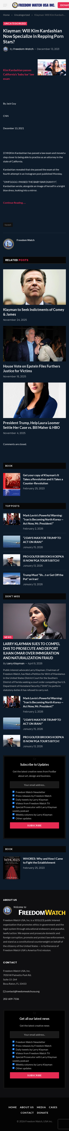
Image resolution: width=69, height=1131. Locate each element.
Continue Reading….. (14, 202)
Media (41, 1107)
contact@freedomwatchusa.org (22, 991)
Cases (53, 1107)
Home (13, 1107)
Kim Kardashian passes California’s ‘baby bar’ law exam (18, 74)
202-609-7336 (11, 998)
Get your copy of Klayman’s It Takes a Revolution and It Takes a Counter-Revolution (43, 479)
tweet (8, 224)
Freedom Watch (23, 49)
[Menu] (5, 5)
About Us (27, 1107)
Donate (42, 1112)
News (8, 637)
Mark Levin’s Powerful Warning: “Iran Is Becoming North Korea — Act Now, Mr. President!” (43, 519)
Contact (27, 1112)
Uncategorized (15, 23)
